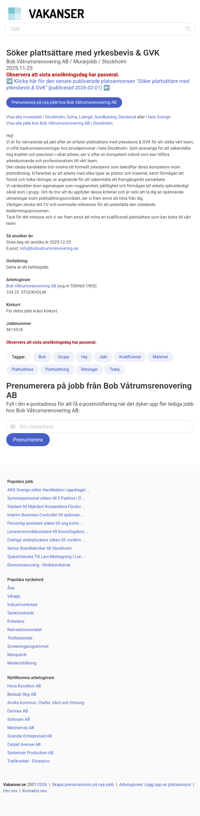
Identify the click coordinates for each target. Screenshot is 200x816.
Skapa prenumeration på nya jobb (83, 784)
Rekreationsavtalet (24, 629)
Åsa (10, 587)
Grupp (63, 356)
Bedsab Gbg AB (21, 694)
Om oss (10, 790)
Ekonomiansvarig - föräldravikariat (38, 565)
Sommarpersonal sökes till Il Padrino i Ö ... (46, 498)
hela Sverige (159, 116)
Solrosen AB (18, 719)
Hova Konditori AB (24, 686)
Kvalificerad (130, 356)
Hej (84, 356)
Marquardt (17, 654)
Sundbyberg (105, 116)
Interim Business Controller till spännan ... (45, 514)
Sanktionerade (20, 613)
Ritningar (89, 369)
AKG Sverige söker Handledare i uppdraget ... (48, 489)
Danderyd (127, 116)
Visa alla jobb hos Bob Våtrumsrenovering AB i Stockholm (59, 123)
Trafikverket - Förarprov (28, 761)
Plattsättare (22, 369)
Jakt (103, 356)
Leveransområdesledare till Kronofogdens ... (48, 531)
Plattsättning (57, 369)
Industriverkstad (22, 604)
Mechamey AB (20, 727)
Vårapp (13, 596)
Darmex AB (17, 711)
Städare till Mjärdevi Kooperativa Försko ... (46, 506)
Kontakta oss (34, 790)
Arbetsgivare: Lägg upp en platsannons (155, 784)
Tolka (115, 369)
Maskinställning (21, 663)
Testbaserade (20, 638)
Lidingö (85, 116)
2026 (42, 784)
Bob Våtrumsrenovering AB (31, 285)
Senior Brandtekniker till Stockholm (39, 548)
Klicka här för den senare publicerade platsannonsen (97, 84)
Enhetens (15, 621)
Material (160, 356)
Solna (72, 116)
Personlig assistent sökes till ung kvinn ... (45, 523)
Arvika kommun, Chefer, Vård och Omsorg (45, 702)
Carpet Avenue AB (24, 744)
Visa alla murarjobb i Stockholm (35, 116)
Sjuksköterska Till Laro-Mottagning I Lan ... (46, 556)
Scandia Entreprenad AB (29, 736)
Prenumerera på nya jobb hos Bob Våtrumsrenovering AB (64, 102)
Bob (42, 356)
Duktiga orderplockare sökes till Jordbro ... (46, 539)
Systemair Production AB (30, 752)
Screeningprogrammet (28, 646)
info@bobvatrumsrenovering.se (49, 248)
